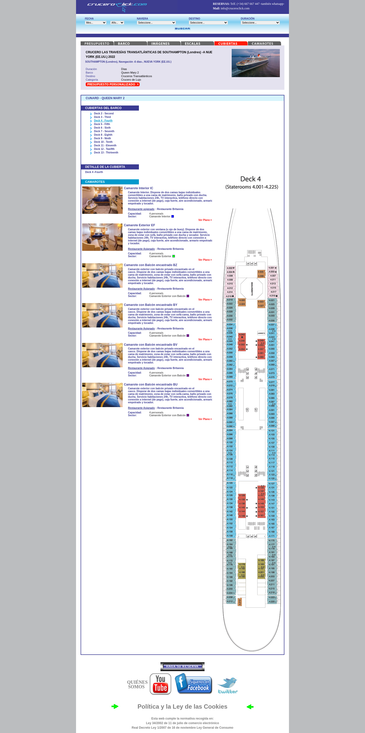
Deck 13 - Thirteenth (106, 152)
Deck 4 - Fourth (103, 120)
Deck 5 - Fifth (102, 124)
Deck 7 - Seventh (104, 131)
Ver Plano (205, 220)
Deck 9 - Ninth (102, 138)
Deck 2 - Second (104, 113)
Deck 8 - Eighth (103, 134)
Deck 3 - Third (102, 117)
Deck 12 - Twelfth (104, 149)
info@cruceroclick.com (235, 8)
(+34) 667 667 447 (248, 4)
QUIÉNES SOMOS (137, 684)
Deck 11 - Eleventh (105, 145)
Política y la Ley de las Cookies (183, 706)
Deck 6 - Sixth (102, 127)
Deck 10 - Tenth (103, 142)
